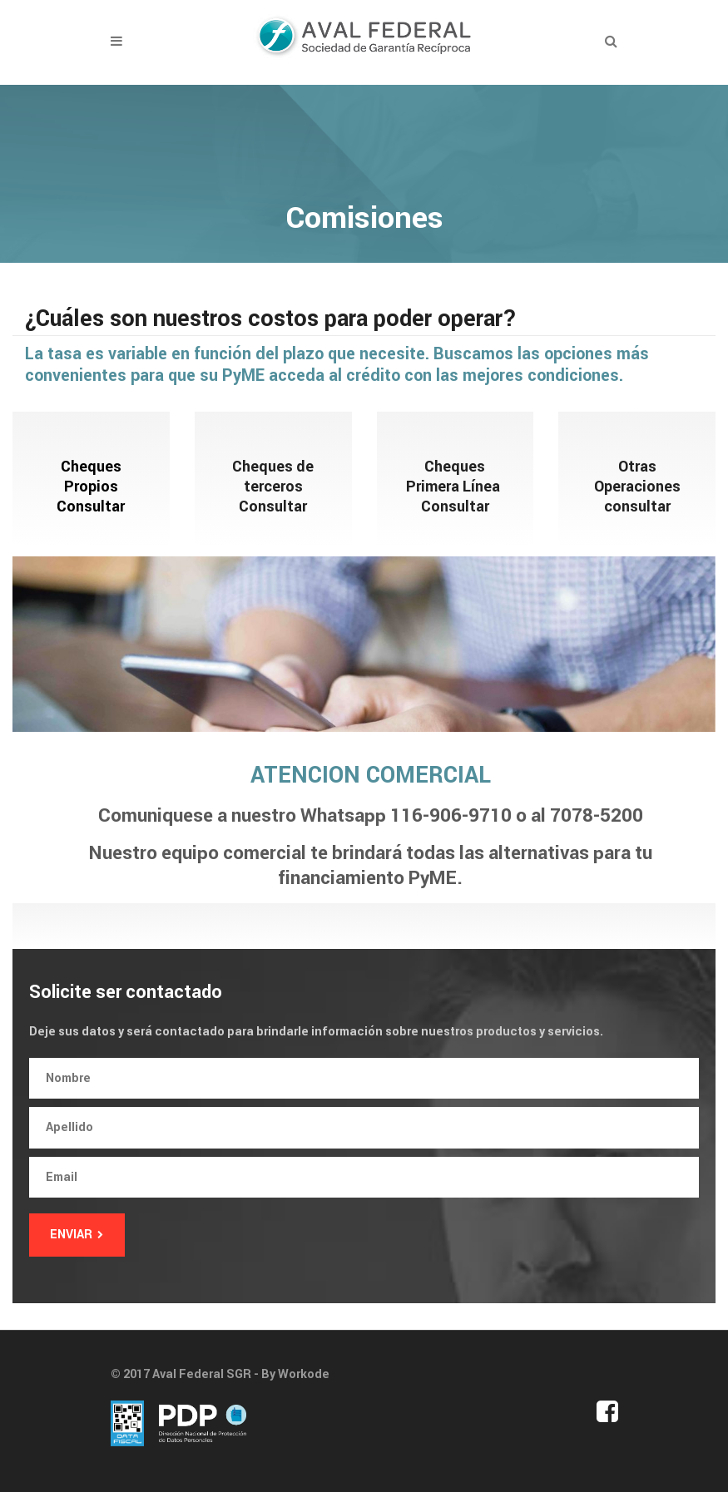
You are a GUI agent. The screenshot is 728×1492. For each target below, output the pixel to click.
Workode (303, 1374)
